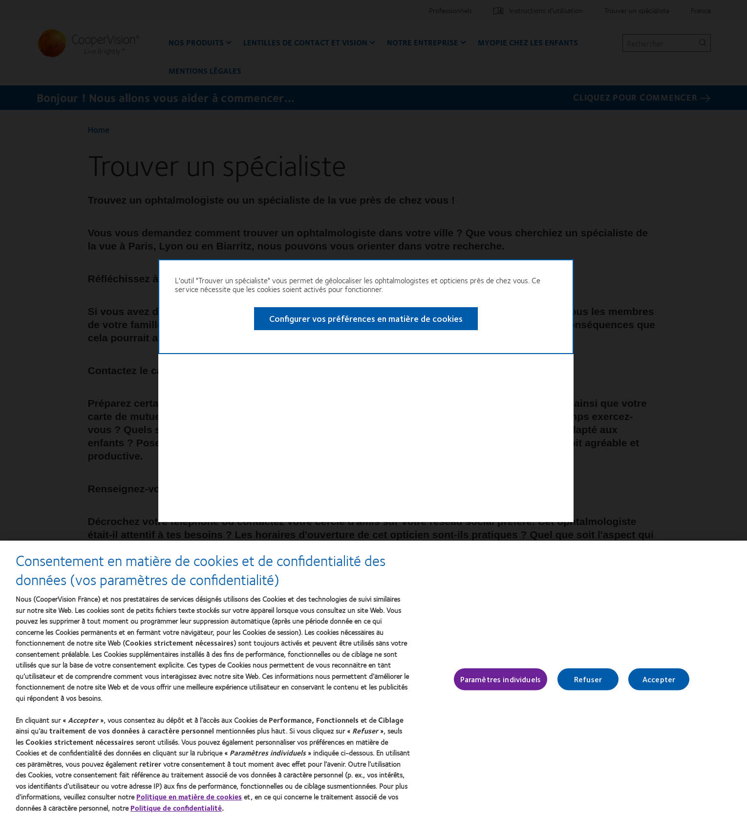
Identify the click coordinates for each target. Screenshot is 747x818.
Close (605, 297)
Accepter (658, 679)
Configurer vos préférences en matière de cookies (342, 345)
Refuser (588, 679)
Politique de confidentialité (176, 808)
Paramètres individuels (500, 679)
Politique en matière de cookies (189, 796)
